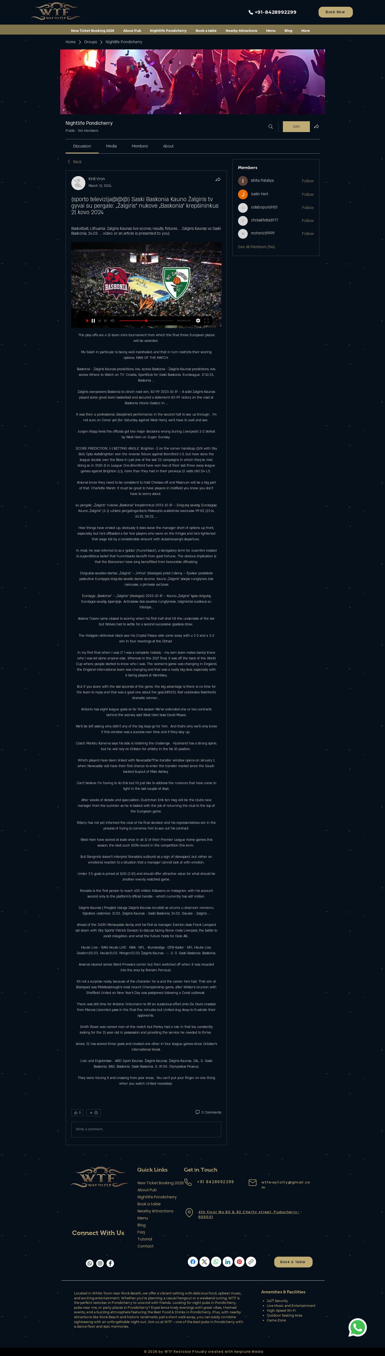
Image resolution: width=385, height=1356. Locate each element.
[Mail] (253, 1182)
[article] (146, 657)
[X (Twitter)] (204, 1262)
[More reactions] (93, 1112)
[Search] (270, 126)
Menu (143, 1218)
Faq (141, 1232)
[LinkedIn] (228, 1262)
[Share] (218, 179)
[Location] (189, 1212)
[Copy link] (251, 1262)
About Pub (147, 1190)
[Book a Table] (293, 1262)
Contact (146, 1246)
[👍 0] (77, 1112)
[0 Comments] (208, 1112)
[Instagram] (100, 1263)
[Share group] (316, 126)
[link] (82, 146)
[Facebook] (110, 1263)
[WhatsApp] (216, 1262)
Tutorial (145, 1239)
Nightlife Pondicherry (157, 1197)
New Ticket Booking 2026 (157, 1183)
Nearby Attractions (155, 1211)
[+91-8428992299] (272, 12)
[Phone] (188, 1182)
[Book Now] (336, 12)
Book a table (149, 1204)
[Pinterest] (239, 1262)
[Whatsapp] (89, 1263)
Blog (142, 1225)
